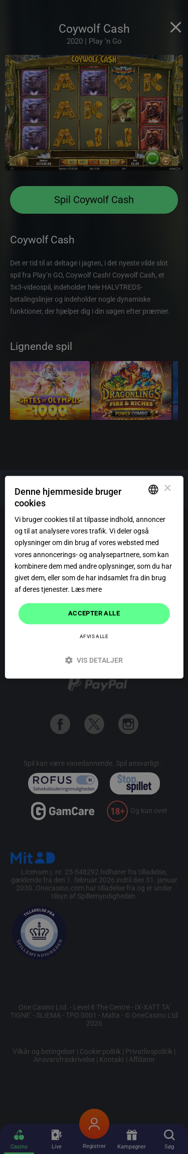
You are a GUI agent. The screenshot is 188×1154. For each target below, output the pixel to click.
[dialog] (94, 577)
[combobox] (153, 489)
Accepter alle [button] (94, 613)
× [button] (167, 488)
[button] (94, 660)
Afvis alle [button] (94, 636)
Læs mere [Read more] (86, 589)
